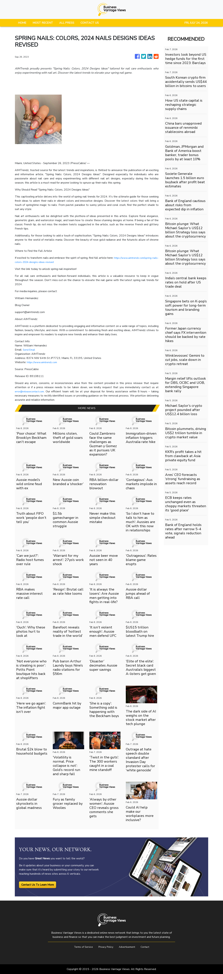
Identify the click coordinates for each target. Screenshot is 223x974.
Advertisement (128, 947)
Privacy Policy (105, 947)
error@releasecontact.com (31, 391)
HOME (22, 23)
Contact (148, 947)
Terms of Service (80, 947)
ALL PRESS (66, 23)
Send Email (30, 350)
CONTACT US (89, 23)
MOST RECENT (43, 23)
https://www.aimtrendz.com (44, 362)
